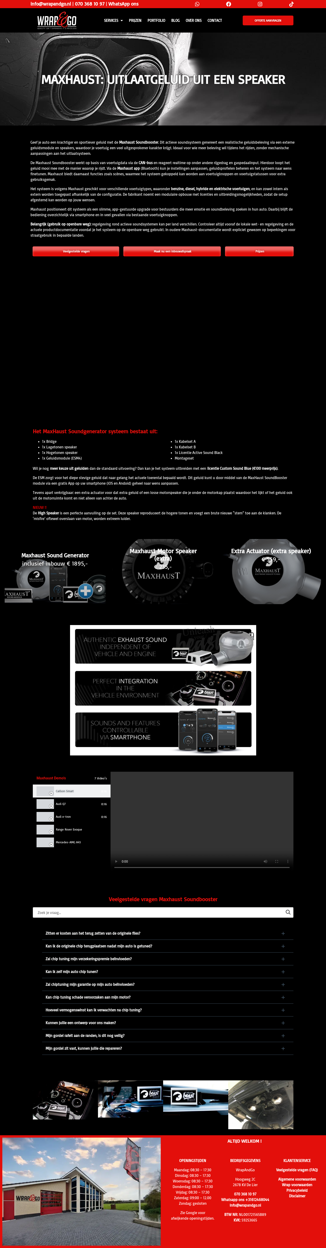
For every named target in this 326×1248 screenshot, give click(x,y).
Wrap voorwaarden (297, 1184)
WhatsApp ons (123, 4)
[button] (167, 933)
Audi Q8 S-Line (65, 868)
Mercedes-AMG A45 (68, 842)
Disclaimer (297, 1196)
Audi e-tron (63, 816)
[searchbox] (163, 912)
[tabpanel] (202, 822)
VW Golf (61, 855)
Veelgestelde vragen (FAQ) (297, 1170)
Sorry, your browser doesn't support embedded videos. (202, 822)
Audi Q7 (61, 804)
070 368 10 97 (89, 4)
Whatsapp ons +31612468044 (245, 1199)
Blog (175, 20)
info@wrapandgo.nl (50, 4)
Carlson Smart (65, 791)
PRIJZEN (135, 20)
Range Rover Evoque (69, 829)
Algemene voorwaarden (297, 1179)
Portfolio (156, 20)
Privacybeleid (297, 1190)
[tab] (72, 791)
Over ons (194, 20)
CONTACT (215, 20)
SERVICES (113, 20)
